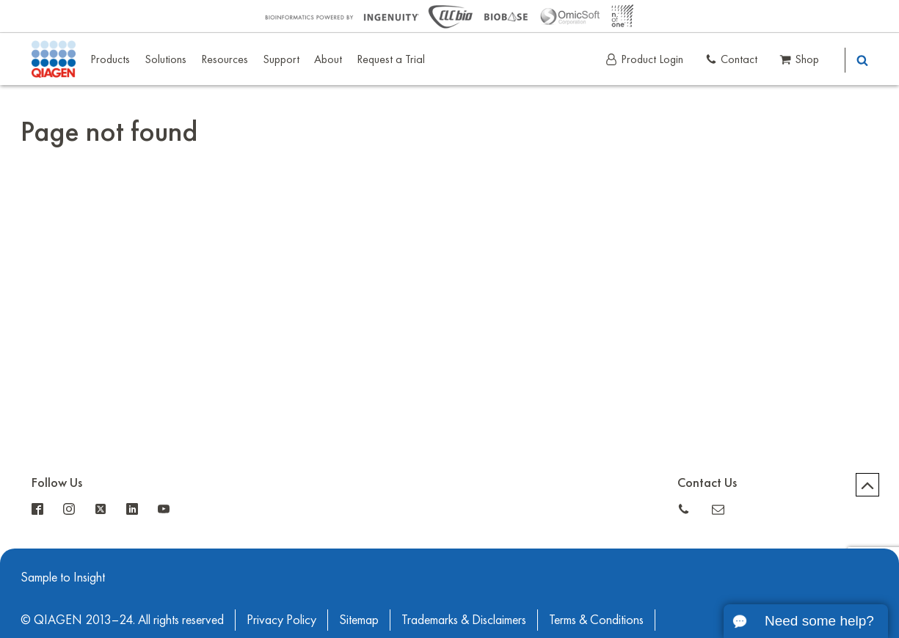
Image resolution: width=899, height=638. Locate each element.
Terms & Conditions (596, 619)
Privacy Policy (281, 619)
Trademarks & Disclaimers (463, 619)
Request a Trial (391, 59)
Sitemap (359, 619)
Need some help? (819, 620)
